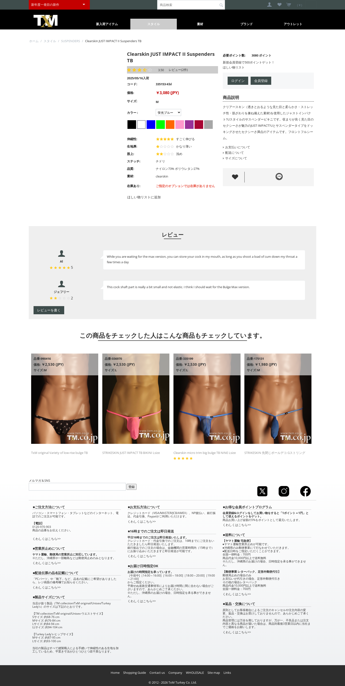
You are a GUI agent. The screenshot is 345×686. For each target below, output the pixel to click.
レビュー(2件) (178, 70)
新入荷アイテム (107, 24)
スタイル (153, 24)
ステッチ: (133, 161)
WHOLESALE (195, 672)
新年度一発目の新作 (45, 4)
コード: (132, 84)
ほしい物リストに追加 (144, 197)
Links (227, 672)
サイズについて (235, 158)
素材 (200, 24)
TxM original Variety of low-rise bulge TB (59, 453)
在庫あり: (133, 186)
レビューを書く (49, 310)
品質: (130, 168)
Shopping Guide (134, 672)
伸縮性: (132, 139)
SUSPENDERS (70, 41)
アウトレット (293, 24)
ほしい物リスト (234, 67)
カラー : (132, 112)
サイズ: (132, 101)
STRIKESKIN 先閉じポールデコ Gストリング (274, 453)
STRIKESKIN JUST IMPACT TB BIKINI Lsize (131, 453)
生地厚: (132, 146)
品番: (37, 358)
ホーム (34, 41)
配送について (233, 152)
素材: (130, 176)
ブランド (246, 24)
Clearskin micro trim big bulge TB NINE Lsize (204, 453)
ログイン (238, 80)
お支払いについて (236, 147)
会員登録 (261, 80)
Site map (213, 672)
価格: (130, 93)
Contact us (157, 672)
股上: (130, 154)
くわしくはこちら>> (46, 539)
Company (175, 672)
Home (115, 672)
